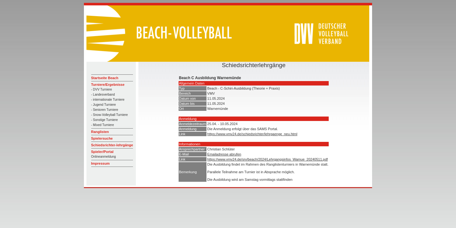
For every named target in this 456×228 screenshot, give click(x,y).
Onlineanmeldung (103, 156)
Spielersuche (102, 138)
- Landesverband (103, 94)
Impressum (100, 163)
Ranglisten (100, 132)
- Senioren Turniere (104, 109)
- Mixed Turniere (102, 125)
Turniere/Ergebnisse (108, 84)
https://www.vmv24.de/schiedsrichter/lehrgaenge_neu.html (252, 134)
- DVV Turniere (101, 89)
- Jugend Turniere (103, 104)
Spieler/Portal (102, 152)
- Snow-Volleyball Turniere (109, 115)
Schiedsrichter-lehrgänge (112, 145)
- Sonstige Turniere (104, 120)
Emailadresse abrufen (224, 154)
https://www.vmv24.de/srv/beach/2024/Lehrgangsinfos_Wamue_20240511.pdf (267, 159)
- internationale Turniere (108, 99)
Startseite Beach (104, 78)
